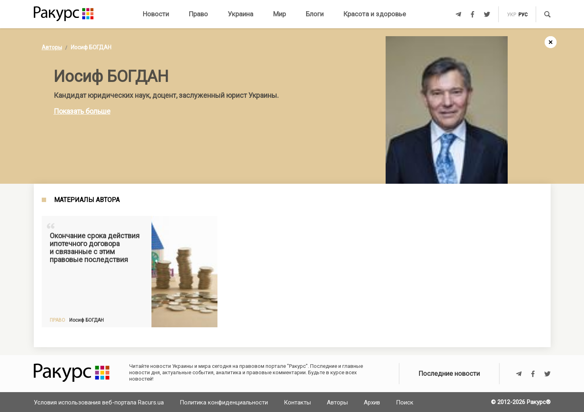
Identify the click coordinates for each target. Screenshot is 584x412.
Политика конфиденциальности (224, 402)
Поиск (404, 402)
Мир (279, 14)
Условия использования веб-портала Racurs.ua (99, 402)
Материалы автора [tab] (87, 200)
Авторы (52, 47)
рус (523, 14)
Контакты (297, 402)
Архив (372, 402)
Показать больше (82, 111)
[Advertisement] (292, 271)
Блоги (315, 14)
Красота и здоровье (374, 14)
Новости (156, 14)
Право (198, 14)
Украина (240, 14)
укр (511, 14)
